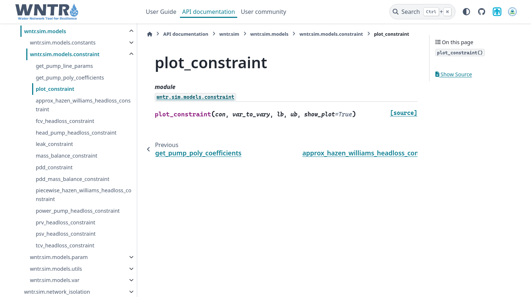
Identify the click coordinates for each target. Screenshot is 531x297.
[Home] (149, 34)
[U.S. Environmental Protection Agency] (512, 11)
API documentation (208, 12)
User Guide (161, 12)
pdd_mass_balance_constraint (72, 179)
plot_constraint (55, 88)
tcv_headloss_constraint (65, 245)
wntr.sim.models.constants (63, 42)
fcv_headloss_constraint (65, 120)
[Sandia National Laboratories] (497, 11)
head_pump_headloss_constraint (76, 132)
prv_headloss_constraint (65, 222)
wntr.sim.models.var (55, 280)
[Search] (422, 11)
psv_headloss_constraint (66, 233)
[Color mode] (466, 11)
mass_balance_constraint (66, 155)
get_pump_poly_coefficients (70, 77)
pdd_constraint (54, 167)
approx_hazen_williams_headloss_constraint (83, 105)
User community (263, 12)
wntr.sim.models (45, 31)
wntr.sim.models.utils (56, 268)
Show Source (453, 74)
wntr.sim (229, 34)
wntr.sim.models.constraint (65, 54)
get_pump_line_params (64, 65)
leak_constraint (54, 143)
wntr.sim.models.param (59, 257)
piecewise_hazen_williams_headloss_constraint (83, 194)
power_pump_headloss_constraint (78, 210)
